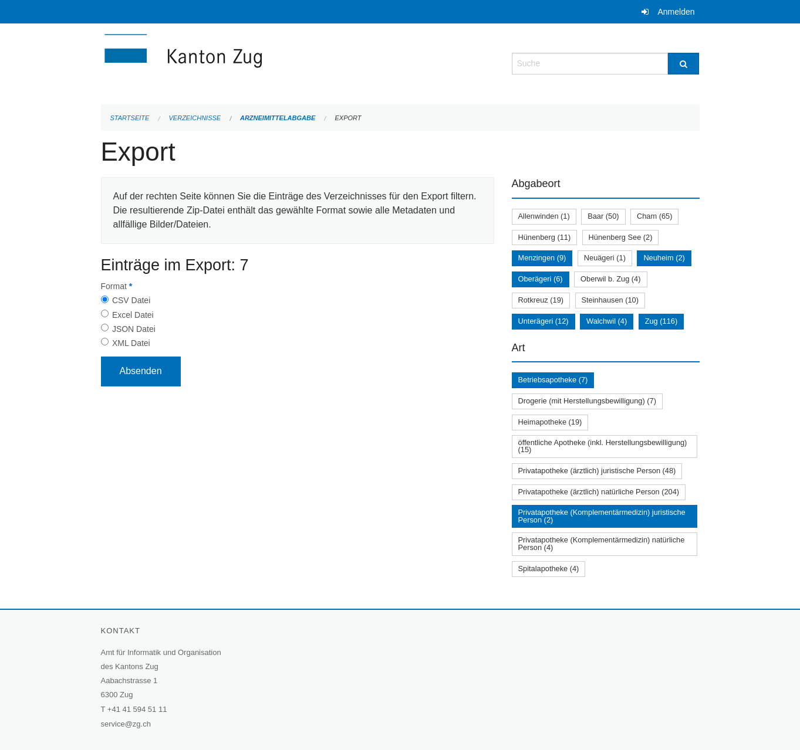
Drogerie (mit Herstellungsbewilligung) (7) (587, 400)
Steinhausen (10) (610, 300)
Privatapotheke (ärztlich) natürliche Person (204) (599, 491)
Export (348, 117)
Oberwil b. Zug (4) (610, 278)
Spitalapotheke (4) (548, 568)
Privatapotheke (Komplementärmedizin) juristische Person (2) (602, 516)
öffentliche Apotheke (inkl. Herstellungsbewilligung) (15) (602, 446)
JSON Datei (134, 329)
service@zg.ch (126, 724)
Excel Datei (133, 315)
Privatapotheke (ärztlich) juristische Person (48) (597, 470)
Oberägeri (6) (540, 278)
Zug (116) (661, 321)
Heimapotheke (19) (550, 422)
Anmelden (675, 11)
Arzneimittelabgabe (277, 117)
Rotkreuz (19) (541, 300)
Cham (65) (654, 216)
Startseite (130, 117)
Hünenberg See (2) (621, 237)
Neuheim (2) (663, 257)
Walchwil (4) (606, 321)
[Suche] (683, 63)
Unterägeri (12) (543, 321)
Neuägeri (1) (605, 257)
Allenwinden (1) (544, 216)
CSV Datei (131, 300)
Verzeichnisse (195, 117)
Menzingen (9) (542, 257)
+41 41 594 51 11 (137, 709)
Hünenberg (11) (544, 237)
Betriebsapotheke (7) (553, 379)
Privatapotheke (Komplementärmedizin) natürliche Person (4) (601, 543)
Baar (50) (603, 216)
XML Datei (131, 343)
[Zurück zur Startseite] (253, 62)
